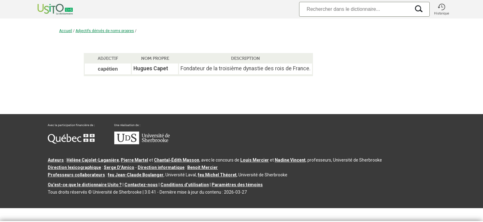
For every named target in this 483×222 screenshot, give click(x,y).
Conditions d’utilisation (184, 184)
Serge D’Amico (119, 167)
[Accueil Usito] (48, 9)
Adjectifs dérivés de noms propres (104, 31)
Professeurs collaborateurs (76, 174)
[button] (441, 9)
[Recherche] (355, 9)
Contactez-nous (141, 184)
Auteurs (56, 160)
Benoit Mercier (202, 167)
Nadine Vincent (290, 160)
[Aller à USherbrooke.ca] (142, 142)
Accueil (65, 31)
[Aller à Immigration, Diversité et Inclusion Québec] (71, 142)
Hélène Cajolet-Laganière (93, 160)
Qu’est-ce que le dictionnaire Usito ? (85, 184)
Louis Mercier (254, 160)
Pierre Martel (134, 160)
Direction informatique (161, 167)
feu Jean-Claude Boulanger (136, 174)
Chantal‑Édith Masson (176, 160)
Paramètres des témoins (237, 184)
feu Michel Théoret (217, 174)
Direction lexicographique (74, 167)
